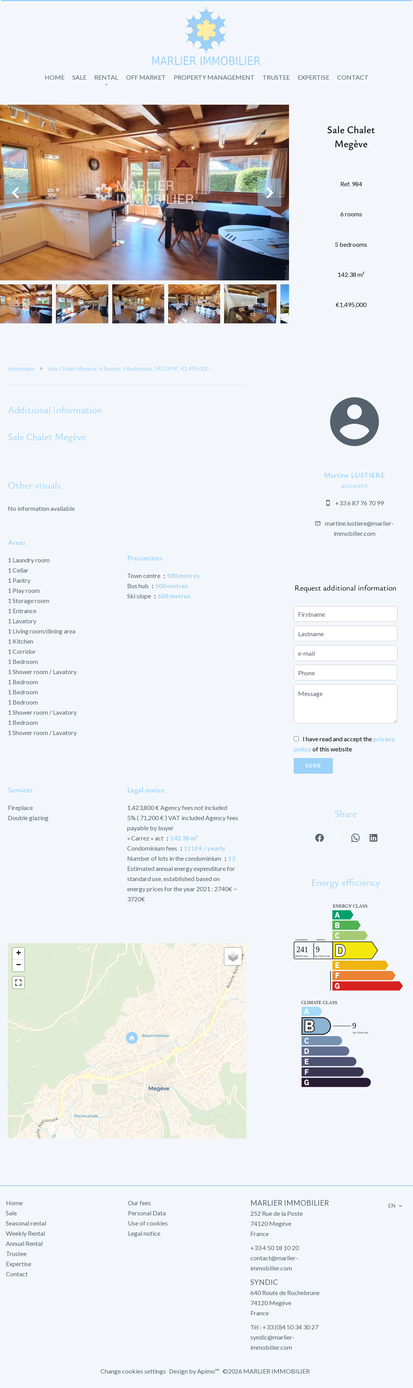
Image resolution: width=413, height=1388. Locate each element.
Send (313, 766)
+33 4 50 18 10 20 (274, 1247)
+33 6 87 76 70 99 (359, 503)
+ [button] (18, 954)
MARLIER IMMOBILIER (289, 1203)
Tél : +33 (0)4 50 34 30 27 (284, 1327)
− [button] (18, 965)
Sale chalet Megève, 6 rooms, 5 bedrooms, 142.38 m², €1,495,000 (128, 368)
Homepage (21, 368)
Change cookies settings (133, 1371)
